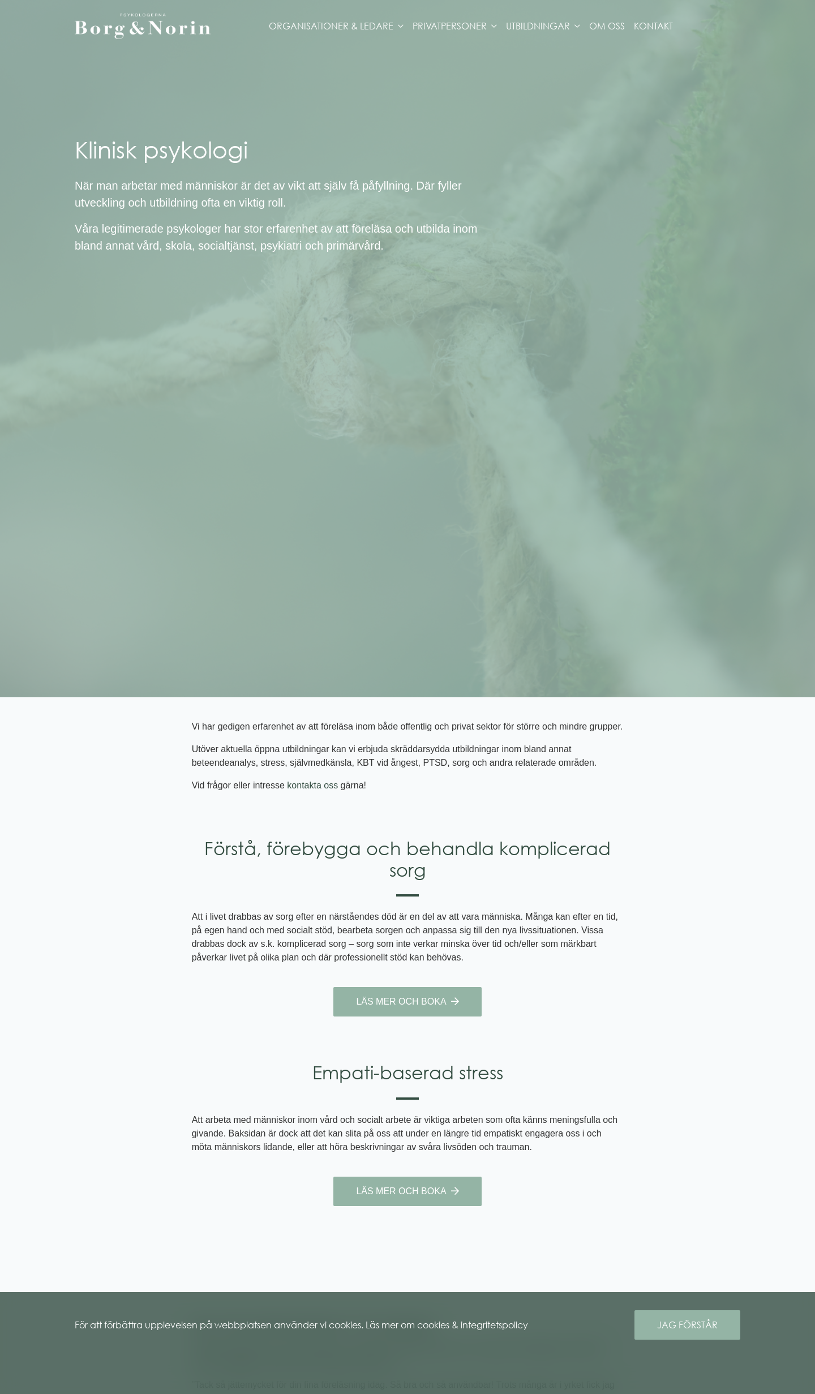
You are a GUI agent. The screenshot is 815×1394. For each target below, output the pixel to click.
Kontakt (653, 26)
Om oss (607, 26)
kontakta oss (312, 785)
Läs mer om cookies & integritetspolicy (447, 1325)
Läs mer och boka (407, 1001)
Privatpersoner (450, 26)
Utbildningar (538, 26)
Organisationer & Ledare (331, 26)
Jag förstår (687, 1325)
